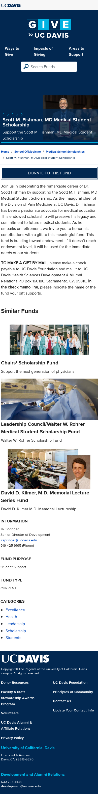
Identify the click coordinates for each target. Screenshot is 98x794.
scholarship (16, 631)
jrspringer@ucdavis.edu (19, 540)
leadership (15, 624)
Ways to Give (12, 51)
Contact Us (62, 700)
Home (5, 151)
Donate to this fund (49, 173)
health (11, 617)
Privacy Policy (12, 737)
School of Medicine (27, 151)
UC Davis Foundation (70, 682)
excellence (15, 610)
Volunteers (10, 713)
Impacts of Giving (43, 51)
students (13, 638)
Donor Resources (15, 682)
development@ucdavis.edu (21, 786)
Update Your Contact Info (73, 710)
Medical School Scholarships (65, 151)
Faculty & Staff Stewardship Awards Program (18, 697)
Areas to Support (76, 51)
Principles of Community (73, 691)
